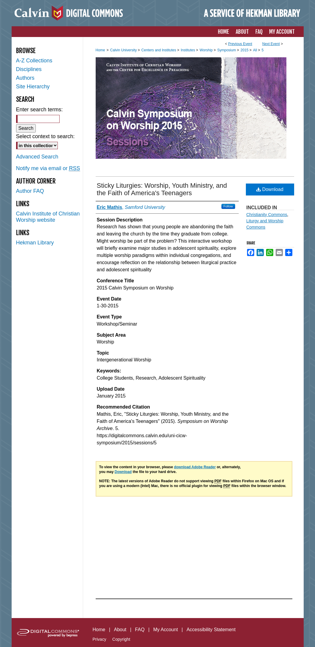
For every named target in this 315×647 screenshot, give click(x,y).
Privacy (99, 639)
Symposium (227, 50)
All (255, 50)
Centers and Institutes (159, 50)
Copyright (121, 639)
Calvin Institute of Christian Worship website (48, 217)
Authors (25, 78)
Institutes (188, 50)
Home (100, 50)
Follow (228, 206)
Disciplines (29, 69)
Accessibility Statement (211, 629)
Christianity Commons (266, 214)
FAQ (140, 629)
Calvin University (124, 50)
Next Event (271, 44)
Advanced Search (37, 157)
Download (269, 189)
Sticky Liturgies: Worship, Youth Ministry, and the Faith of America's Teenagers (162, 189)
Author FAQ (30, 191)
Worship (207, 50)
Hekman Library (35, 243)
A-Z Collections (34, 61)
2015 (244, 50)
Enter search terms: (39, 110)
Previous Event (240, 44)
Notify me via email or (48, 168)
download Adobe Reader (195, 467)
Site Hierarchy (33, 87)
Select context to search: (45, 136)
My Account (165, 629)
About (120, 629)
